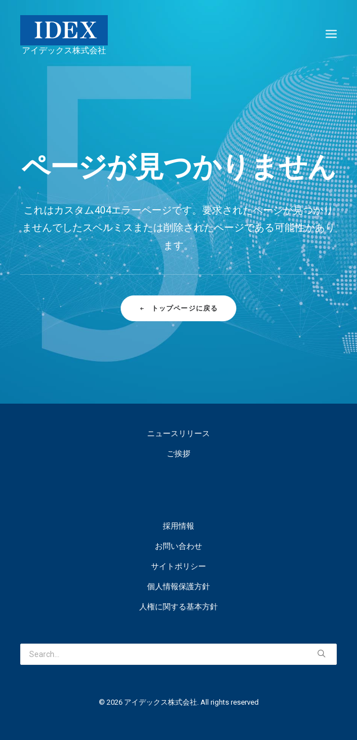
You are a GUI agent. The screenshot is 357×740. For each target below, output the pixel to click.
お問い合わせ (178, 546)
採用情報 (178, 525)
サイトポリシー (178, 566)
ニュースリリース (178, 433)
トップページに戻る (178, 308)
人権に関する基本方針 (178, 606)
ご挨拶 (178, 453)
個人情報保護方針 (178, 586)
